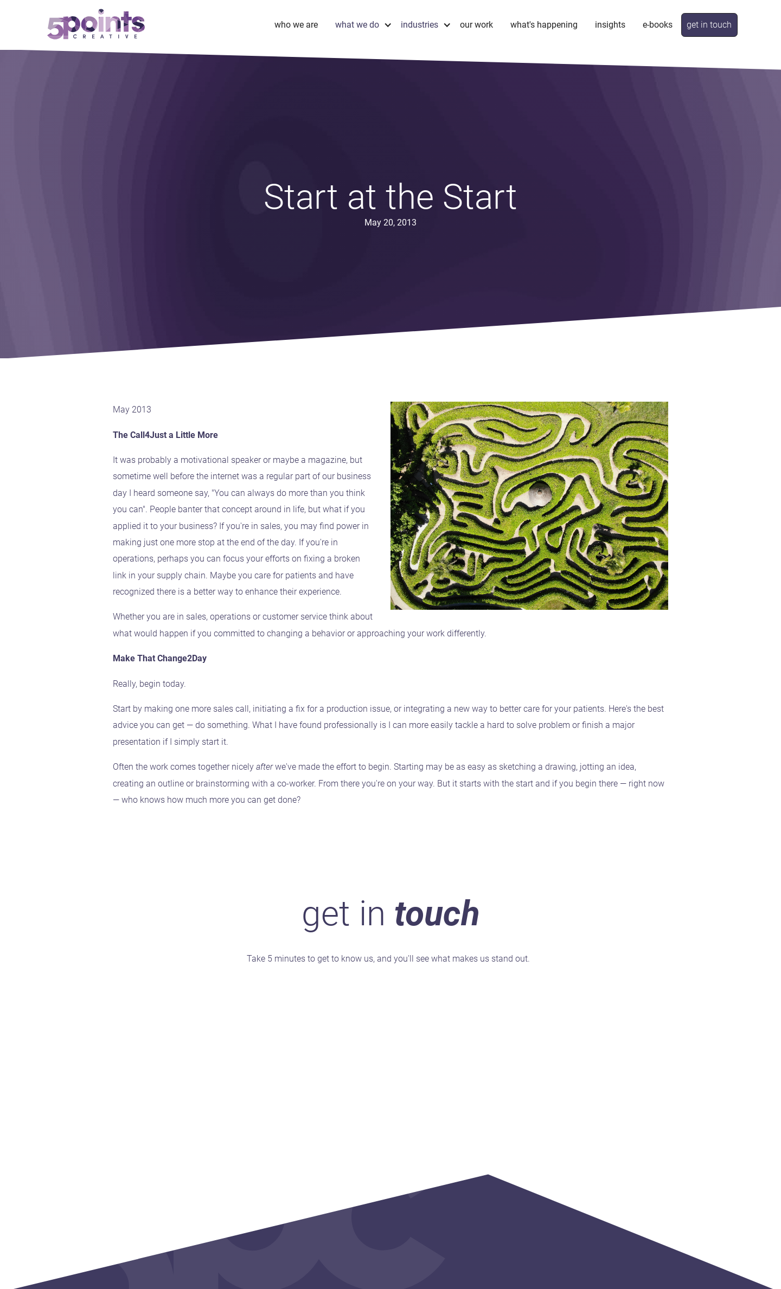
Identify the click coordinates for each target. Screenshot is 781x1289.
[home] (96, 24)
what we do (357, 25)
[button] (359, 24)
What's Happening (544, 25)
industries (419, 25)
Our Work (476, 25)
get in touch (709, 25)
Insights (610, 25)
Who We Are (296, 25)
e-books (658, 25)
